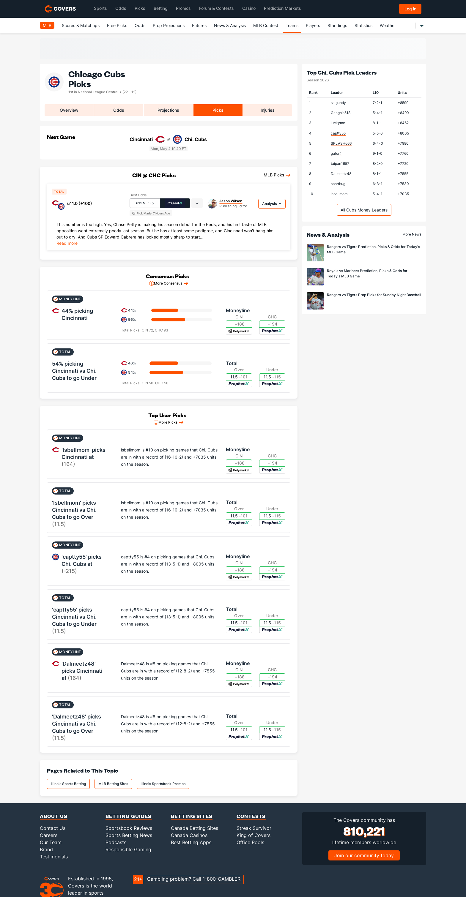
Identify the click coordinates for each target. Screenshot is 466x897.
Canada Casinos (189, 835)
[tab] (197, 203)
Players (313, 25)
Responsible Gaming (128, 849)
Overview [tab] (69, 110)
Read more (67, 243)
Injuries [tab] (268, 110)
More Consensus (168, 283)
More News (411, 234)
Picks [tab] (217, 110)
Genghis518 (340, 112)
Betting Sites (191, 816)
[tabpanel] (168, 233)
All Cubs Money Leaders (364, 209)
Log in (410, 8)
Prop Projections (169, 25)
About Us (53, 816)
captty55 (338, 133)
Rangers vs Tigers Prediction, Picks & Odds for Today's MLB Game (373, 249)
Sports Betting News (129, 835)
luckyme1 (339, 123)
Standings (337, 25)
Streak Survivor (254, 828)
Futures (199, 25)
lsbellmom (339, 194)
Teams (292, 25)
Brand (46, 849)
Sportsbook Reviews (129, 828)
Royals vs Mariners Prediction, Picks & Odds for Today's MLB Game (367, 273)
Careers (48, 835)
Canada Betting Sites (194, 828)
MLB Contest (265, 25)
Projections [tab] (168, 110)
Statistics (363, 25)
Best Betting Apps (191, 842)
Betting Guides (129, 816)
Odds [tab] (118, 110)
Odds (140, 25)
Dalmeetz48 (341, 173)
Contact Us (52, 828)
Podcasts (116, 842)
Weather (388, 25)
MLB (47, 25)
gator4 (336, 153)
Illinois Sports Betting (68, 783)
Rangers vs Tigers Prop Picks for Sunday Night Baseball (374, 295)
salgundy (338, 102)
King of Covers (253, 835)
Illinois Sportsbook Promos (163, 783)
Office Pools (250, 842)
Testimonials (54, 857)
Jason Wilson (230, 201)
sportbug (338, 183)
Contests (251, 816)
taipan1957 (340, 163)
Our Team (51, 842)
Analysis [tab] (272, 203)
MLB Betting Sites (113, 783)
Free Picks (117, 25)
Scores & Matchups (81, 25)
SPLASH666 (341, 143)
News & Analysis (230, 25)
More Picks (167, 422)
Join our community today (364, 855)
